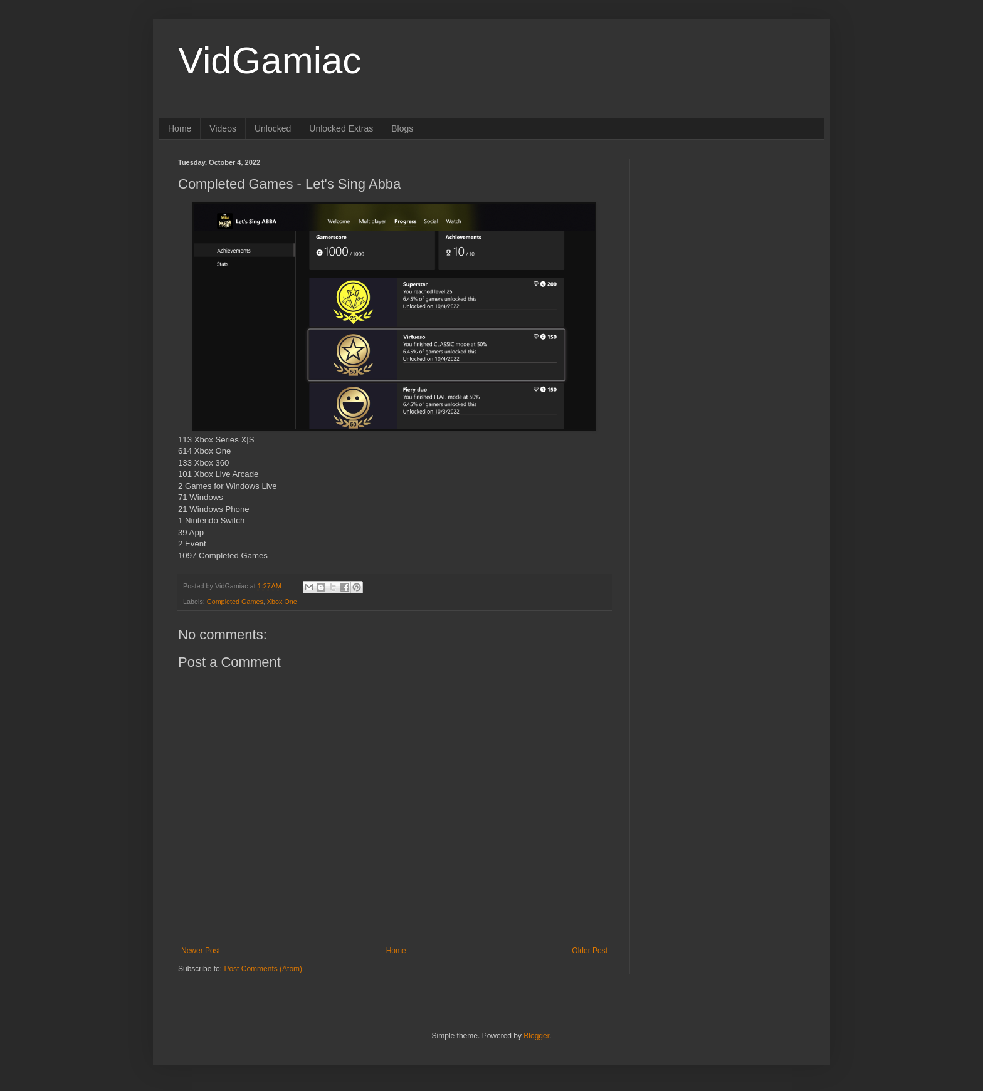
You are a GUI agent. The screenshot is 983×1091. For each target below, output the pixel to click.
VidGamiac (269, 60)
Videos (222, 128)
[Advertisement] (726, 237)
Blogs (402, 128)
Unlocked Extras (341, 128)
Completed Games (235, 601)
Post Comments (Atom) (263, 968)
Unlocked (273, 128)
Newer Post (200, 950)
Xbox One (282, 601)
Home (179, 128)
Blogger (536, 1035)
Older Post (589, 950)
